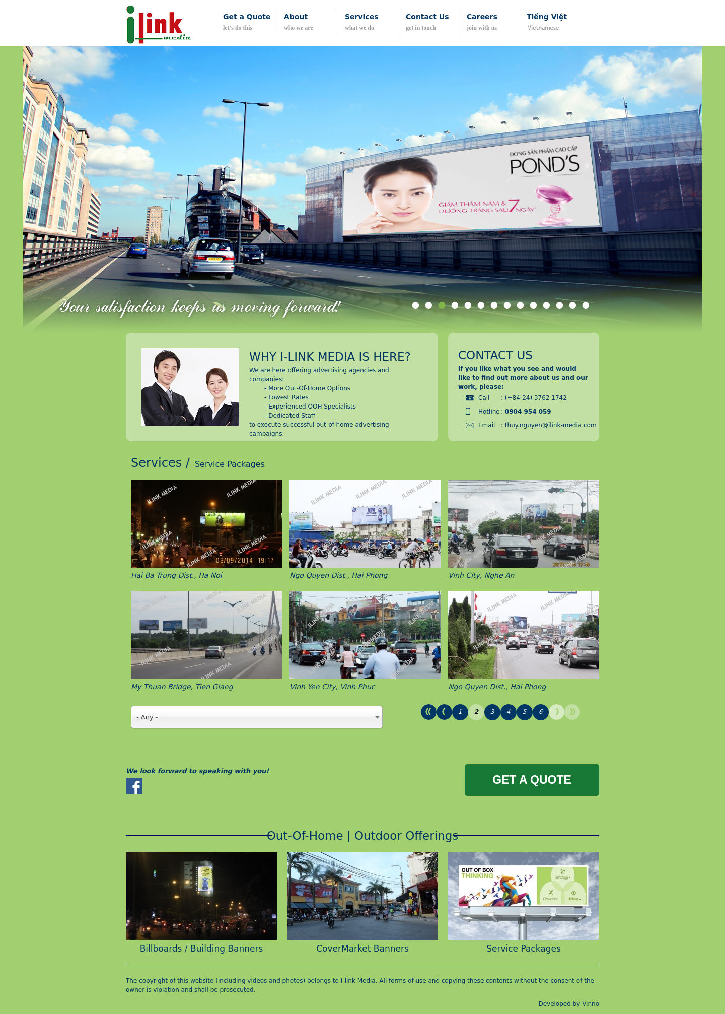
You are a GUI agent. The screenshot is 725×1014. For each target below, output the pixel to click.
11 (546, 307)
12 (559, 307)
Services (156, 463)
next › (556, 712)
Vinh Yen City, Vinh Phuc (332, 687)
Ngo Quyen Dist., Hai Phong (338, 575)
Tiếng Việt (547, 17)
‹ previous (444, 712)
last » (572, 712)
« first (429, 712)
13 (572, 307)
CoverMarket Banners (362, 948)
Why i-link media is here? (330, 356)
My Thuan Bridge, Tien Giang (182, 687)
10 (533, 307)
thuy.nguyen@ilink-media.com (551, 425)
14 (586, 307)
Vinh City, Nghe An (481, 575)
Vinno (590, 1003)
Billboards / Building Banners (201, 948)
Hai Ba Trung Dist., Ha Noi (176, 575)
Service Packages (523, 948)
